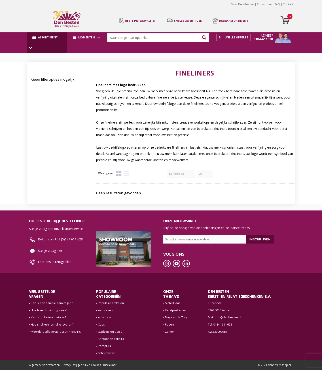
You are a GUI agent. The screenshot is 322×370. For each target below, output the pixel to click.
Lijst (126, 173)
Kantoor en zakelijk (111, 339)
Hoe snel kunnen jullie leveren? (52, 324)
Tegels (118, 173)
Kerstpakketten (175, 310)
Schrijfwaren (106, 353)
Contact (288, 4)
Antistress (105, 317)
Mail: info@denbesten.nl (224, 317)
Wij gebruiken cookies (87, 365)
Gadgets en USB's (110, 332)
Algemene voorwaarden (44, 365)
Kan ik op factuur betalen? (48, 317)
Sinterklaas (172, 303)
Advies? (267, 35)
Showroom (264, 4)
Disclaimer (110, 365)
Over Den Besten (242, 4)
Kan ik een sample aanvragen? (52, 303)
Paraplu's (104, 346)
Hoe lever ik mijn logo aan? (49, 310)
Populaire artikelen (111, 303)
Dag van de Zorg (176, 317)
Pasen (169, 324)
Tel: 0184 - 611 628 (220, 324)
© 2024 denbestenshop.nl (274, 365)
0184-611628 (263, 39)
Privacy (66, 365)
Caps (101, 324)
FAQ (277, 4)
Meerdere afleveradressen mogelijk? (56, 332)
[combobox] (154, 37)
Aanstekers (106, 310)
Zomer (169, 332)
